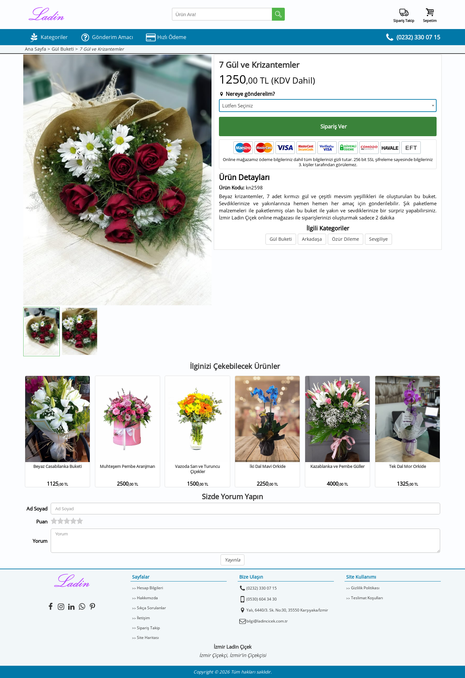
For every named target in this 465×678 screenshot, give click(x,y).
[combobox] (328, 105)
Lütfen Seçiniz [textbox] (237, 105)
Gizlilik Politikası (365, 588)
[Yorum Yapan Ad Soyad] (245, 508)
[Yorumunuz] (245, 541)
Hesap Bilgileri (150, 588)
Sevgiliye (378, 239)
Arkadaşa (312, 239)
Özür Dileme (345, 239)
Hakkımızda (147, 598)
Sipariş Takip (148, 628)
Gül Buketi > (65, 49)
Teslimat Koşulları (367, 598)
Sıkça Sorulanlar (151, 608)
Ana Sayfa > (37, 49)
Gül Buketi (281, 239)
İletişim (143, 618)
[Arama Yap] (228, 14)
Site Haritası (148, 637)
